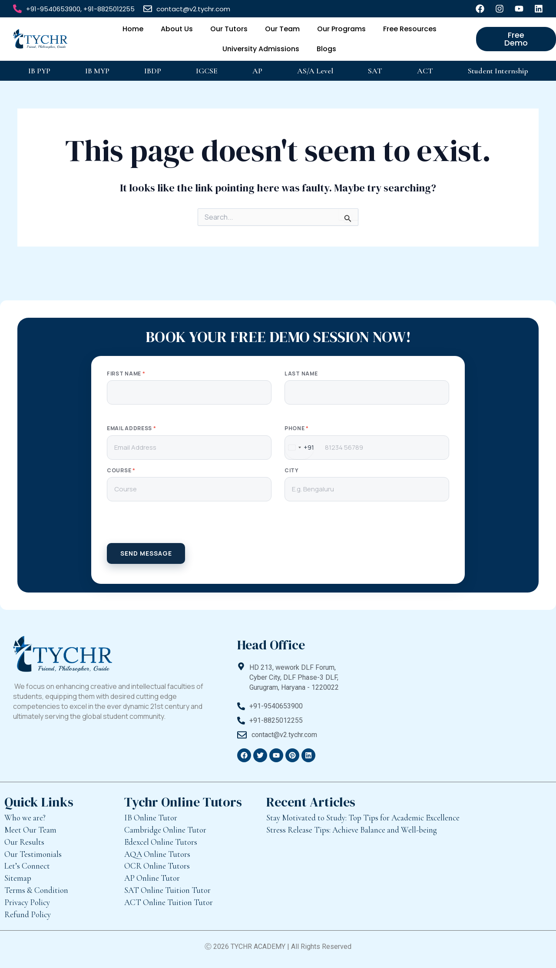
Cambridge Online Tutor (165, 830)
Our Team (282, 29)
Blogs (326, 49)
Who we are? (25, 818)
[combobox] (299, 447)
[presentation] (278, 526)
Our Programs (341, 29)
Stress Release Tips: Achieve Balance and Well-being (351, 830)
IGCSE (207, 71)
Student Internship (498, 71)
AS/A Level (315, 71)
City (291, 471)
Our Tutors (229, 29)
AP (257, 71)
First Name (126, 374)
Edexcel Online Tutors (160, 842)
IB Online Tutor (150, 818)
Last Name (301, 374)
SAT (375, 71)
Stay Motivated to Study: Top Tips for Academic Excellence (363, 818)
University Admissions (260, 49)
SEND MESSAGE (146, 553)
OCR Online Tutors (157, 866)
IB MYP (97, 71)
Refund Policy (27, 914)
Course (121, 471)
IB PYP (39, 71)
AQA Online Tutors (157, 854)
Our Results (24, 842)
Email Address (131, 428)
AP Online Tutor (152, 878)
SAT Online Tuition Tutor (167, 890)
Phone (297, 428)
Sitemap (17, 878)
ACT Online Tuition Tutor (168, 902)
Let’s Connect (27, 866)
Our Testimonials (33, 854)
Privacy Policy (27, 902)
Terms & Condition (36, 890)
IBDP (152, 71)
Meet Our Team (30, 830)
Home (132, 29)
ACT (425, 71)
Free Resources (410, 29)
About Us (177, 29)
